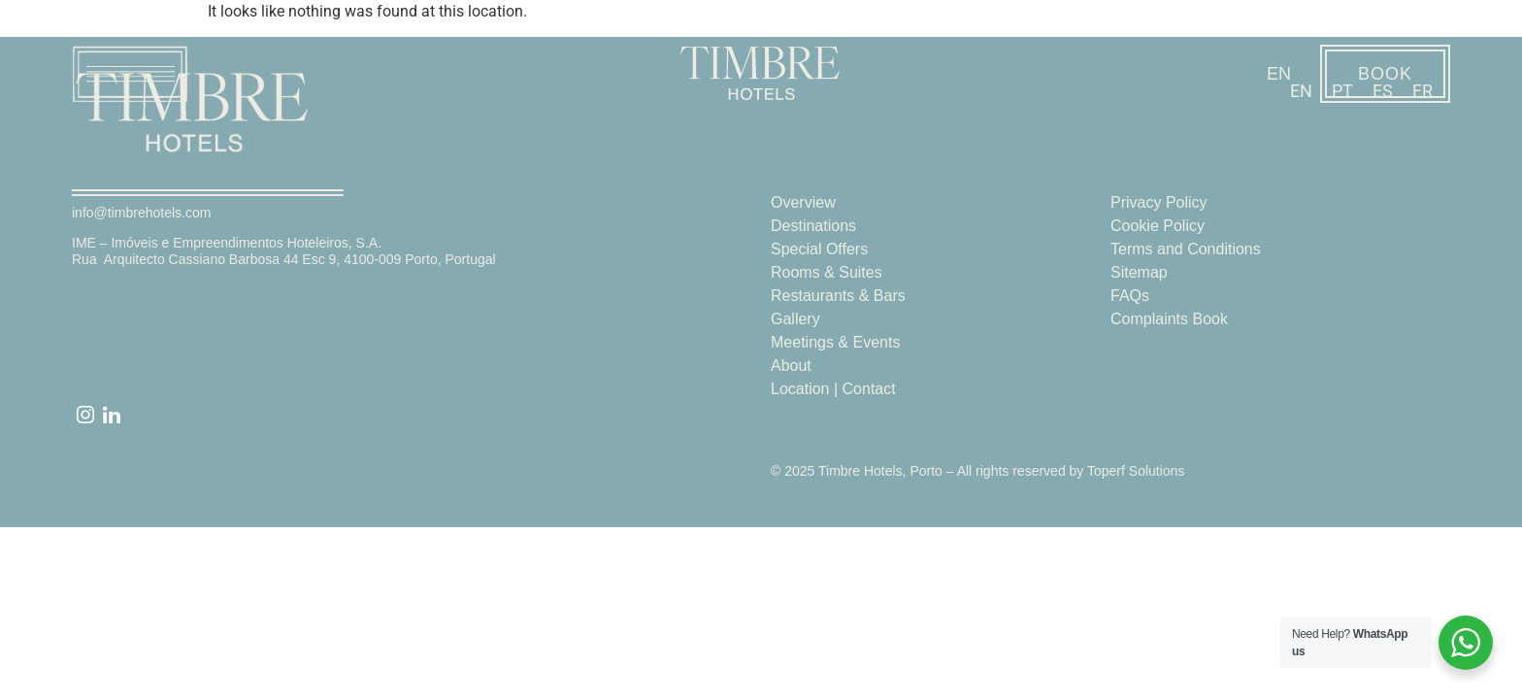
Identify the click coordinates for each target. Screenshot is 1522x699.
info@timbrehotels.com (141, 212)
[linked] (111, 416)
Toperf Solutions (1135, 471)
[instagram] (85, 416)
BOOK (1385, 73)
